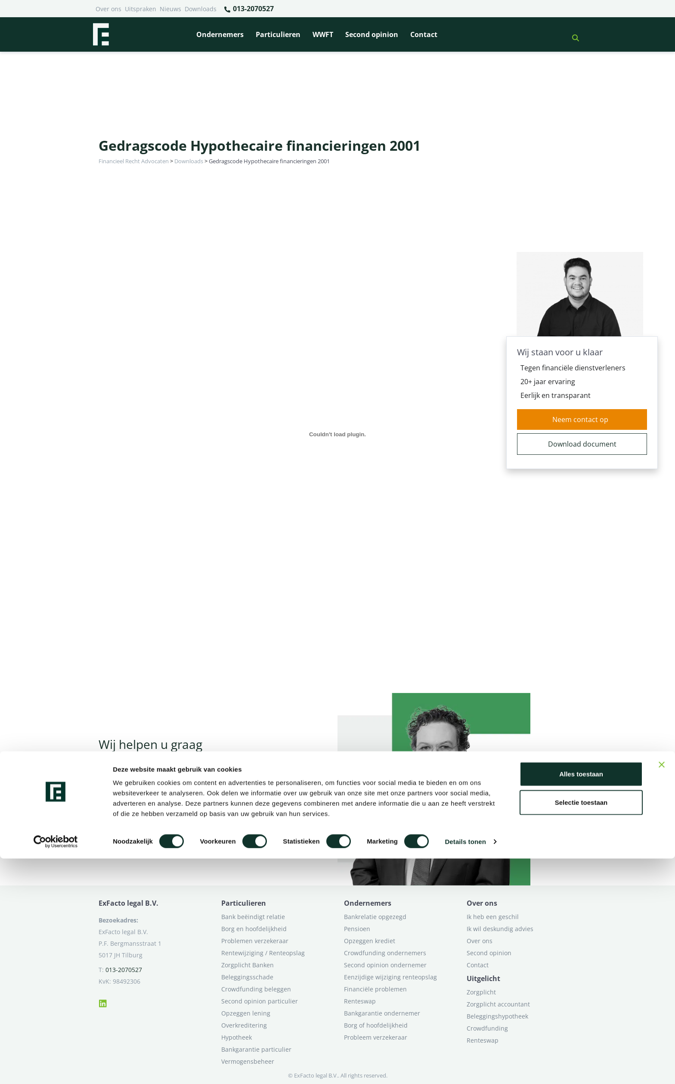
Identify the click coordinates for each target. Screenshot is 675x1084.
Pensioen (357, 929)
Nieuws (170, 9)
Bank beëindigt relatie (253, 917)
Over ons (108, 9)
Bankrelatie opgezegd (375, 917)
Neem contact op (580, 419)
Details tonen (465, 1067)
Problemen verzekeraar (254, 941)
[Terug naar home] (100, 34)
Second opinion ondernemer (385, 965)
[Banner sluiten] (662, 990)
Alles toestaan (581, 999)
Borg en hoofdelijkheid (254, 929)
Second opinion (371, 34)
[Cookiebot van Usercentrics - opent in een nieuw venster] (55, 1067)
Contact (423, 34)
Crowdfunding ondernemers (385, 953)
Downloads (201, 9)
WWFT (323, 34)
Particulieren (278, 34)
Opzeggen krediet (369, 941)
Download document (582, 444)
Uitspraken (140, 9)
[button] (572, 34)
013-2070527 (248, 9)
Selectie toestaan (581, 1027)
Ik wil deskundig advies (500, 929)
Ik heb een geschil (493, 917)
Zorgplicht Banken (247, 965)
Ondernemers (220, 34)
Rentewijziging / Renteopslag (263, 953)
